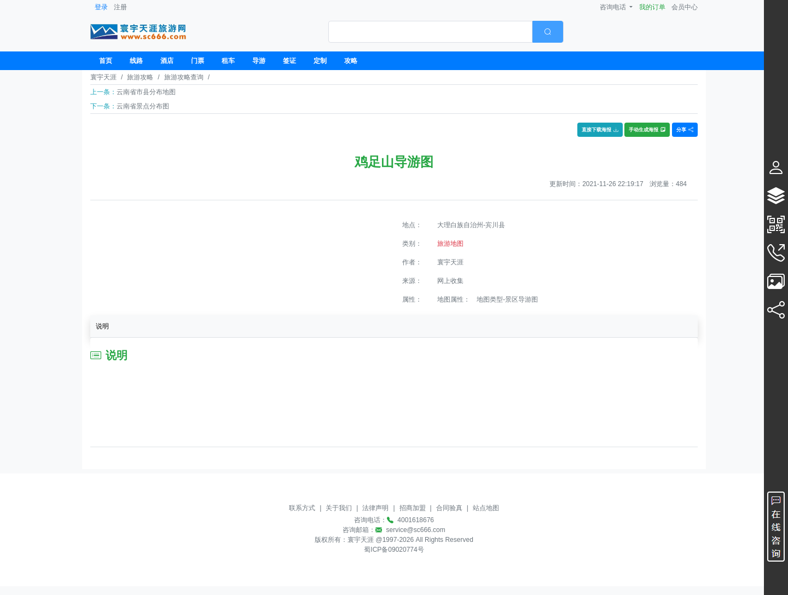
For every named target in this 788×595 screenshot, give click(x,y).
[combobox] (446, 32)
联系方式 (302, 508)
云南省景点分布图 (143, 106)
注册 (120, 7)
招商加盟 (412, 508)
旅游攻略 (140, 77)
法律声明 (375, 508)
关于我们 (339, 508)
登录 (101, 7)
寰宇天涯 (103, 77)
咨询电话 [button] (614, 7)
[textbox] (430, 32)
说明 (102, 326)
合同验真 (449, 508)
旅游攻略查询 (184, 77)
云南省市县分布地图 (146, 92)
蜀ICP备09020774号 (394, 549)
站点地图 (486, 508)
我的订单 (652, 7)
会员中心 (684, 7)
